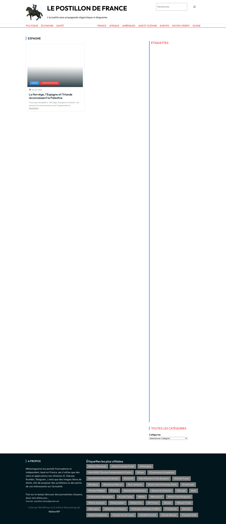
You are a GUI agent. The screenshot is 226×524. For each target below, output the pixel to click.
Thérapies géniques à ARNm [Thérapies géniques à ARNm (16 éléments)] (146, 509)
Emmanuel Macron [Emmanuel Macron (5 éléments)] (113, 484)
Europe (34, 83)
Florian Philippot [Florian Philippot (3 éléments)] (97, 490)
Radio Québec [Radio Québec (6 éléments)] (118, 503)
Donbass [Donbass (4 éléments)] (94, 484)
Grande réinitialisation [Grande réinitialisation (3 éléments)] (135, 490)
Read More (33, 108)
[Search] (194, 7)
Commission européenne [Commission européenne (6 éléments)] (162, 472)
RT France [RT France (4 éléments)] (153, 503)
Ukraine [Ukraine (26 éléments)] (187, 509)
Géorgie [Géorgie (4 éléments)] (182, 490)
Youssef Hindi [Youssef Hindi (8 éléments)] (189, 515)
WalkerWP (54, 511)
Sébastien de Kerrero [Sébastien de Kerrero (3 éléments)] (116, 509)
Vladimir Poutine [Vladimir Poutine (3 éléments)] (148, 515)
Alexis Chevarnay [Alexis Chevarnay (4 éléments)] (98, 466)
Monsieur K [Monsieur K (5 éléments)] (157, 497)
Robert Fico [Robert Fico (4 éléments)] (136, 503)
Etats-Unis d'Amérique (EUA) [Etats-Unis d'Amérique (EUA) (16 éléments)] (163, 484)
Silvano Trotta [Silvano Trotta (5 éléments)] (184, 503)
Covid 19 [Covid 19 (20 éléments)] (129, 478)
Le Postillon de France (87, 8)
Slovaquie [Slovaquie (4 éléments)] (94, 509)
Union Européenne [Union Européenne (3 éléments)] (98, 515)
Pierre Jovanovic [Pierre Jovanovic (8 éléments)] (97, 503)
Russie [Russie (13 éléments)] (168, 503)
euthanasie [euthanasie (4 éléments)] (188, 484)
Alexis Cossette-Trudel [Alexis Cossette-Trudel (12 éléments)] (123, 466)
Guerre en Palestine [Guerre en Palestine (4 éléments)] (162, 490)
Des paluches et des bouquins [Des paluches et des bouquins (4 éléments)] (154, 478)
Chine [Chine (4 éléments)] (141, 472)
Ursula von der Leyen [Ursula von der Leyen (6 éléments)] (124, 515)
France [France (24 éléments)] (114, 490)
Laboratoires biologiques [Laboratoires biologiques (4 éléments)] (101, 497)
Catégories (155, 434)
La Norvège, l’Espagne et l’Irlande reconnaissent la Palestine (50, 96)
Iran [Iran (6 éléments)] (194, 490)
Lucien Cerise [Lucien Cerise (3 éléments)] (126, 497)
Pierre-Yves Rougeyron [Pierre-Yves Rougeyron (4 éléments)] (179, 497)
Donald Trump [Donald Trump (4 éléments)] (182, 478)
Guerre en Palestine (49, 83)
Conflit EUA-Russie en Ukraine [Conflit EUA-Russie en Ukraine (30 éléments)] (104, 478)
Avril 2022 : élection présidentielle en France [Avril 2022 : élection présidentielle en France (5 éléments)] (111, 472)
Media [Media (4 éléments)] (142, 497)
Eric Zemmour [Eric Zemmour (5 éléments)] (135, 484)
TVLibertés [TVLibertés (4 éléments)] (171, 509)
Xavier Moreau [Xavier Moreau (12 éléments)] (169, 515)
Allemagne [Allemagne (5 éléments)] (146, 466)
